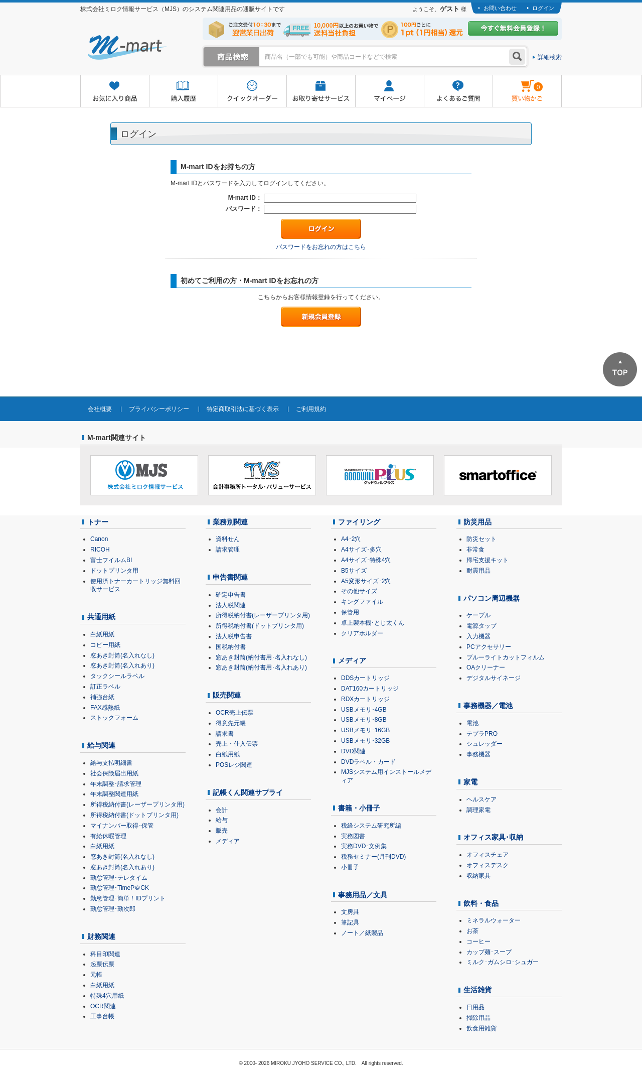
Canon (99, 539)
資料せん (228, 539)
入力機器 (478, 636)
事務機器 (478, 754)
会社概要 (100, 409)
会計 (222, 810)
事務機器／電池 (488, 706)
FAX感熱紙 (105, 707)
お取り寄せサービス (320, 91)
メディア (228, 841)
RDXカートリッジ (365, 699)
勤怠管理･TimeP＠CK (119, 887)
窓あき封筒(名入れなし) (122, 655)
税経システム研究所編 (371, 825)
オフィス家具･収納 (493, 837)
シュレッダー (484, 743)
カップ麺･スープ (489, 952)
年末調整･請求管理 (115, 783)
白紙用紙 (102, 634)
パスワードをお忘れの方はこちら (321, 246)
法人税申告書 (234, 636)
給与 (222, 820)
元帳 (96, 974)
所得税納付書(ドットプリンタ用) (134, 815)
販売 (222, 830)
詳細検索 (550, 57)
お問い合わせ (500, 8)
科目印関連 (105, 954)
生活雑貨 (477, 990)
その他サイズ (359, 591)
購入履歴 (183, 91)
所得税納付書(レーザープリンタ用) (137, 804)
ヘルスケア (481, 799)
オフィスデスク (487, 865)
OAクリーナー (485, 667)
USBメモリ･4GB (364, 709)
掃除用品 (478, 1017)
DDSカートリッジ (365, 678)
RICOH (100, 549)
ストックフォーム (114, 717)
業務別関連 (230, 522)
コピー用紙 (105, 644)
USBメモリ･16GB (365, 730)
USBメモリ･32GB (365, 740)
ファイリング (359, 522)
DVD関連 (353, 751)
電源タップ (481, 625)
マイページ (389, 91)
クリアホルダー (362, 633)
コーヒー (478, 941)
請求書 (225, 733)
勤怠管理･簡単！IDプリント (128, 898)
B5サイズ (354, 570)
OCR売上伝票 (234, 712)
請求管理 (228, 549)
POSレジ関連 (234, 764)
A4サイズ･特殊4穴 (366, 560)
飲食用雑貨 (481, 1028)
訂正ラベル (105, 686)
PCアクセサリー (488, 646)
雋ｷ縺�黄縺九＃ (518, 84)
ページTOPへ (620, 369)
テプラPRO (482, 733)
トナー (97, 522)
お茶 (472, 930)
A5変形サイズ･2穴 (366, 581)
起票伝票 (102, 964)
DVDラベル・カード (368, 761)
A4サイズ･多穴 (361, 549)
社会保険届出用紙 (114, 773)
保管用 (350, 612)
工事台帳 (102, 1016)
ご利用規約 (311, 409)
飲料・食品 (481, 903)
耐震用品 (478, 570)
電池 (472, 723)
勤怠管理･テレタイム (118, 877)
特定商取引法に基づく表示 (243, 409)
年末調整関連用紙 (114, 793)
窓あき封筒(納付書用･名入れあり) (261, 667)
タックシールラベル (117, 676)
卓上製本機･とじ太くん (372, 622)
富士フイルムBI (111, 560)
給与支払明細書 (111, 762)
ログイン (543, 8)
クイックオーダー (252, 91)
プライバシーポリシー (159, 409)
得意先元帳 (231, 723)
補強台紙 (102, 697)
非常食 (475, 549)
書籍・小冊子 (359, 808)
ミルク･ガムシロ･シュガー (502, 962)
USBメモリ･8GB (364, 719)
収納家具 (478, 875)
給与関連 (101, 745)
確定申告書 (231, 594)
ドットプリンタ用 (114, 570)
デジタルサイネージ (493, 678)
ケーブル (478, 615)
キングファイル (362, 601)
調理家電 (478, 810)
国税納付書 (231, 646)
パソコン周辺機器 (491, 598)
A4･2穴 (351, 539)
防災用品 (477, 522)
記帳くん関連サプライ (248, 792)
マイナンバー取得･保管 (121, 825)
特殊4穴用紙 (107, 995)
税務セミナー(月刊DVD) (373, 856)
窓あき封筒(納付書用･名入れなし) (261, 657)
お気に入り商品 (114, 91)
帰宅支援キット (487, 560)
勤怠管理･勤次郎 (112, 908)
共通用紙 (101, 617)
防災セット (481, 539)
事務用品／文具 (362, 895)
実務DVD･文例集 (364, 846)
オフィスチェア (487, 854)
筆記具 (350, 922)
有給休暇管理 (108, 836)
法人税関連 (231, 605)
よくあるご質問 (458, 91)
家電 (470, 782)
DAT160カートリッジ (370, 688)
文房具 (350, 911)
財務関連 (101, 936)
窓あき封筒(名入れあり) (122, 665)
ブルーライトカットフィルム (505, 657)
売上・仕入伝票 (237, 743)
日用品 (475, 1007)
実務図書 (353, 836)
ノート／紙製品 (362, 932)
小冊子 (350, 867)
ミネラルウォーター (493, 920)
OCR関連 (103, 1006)
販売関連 (227, 695)
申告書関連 (230, 577)
